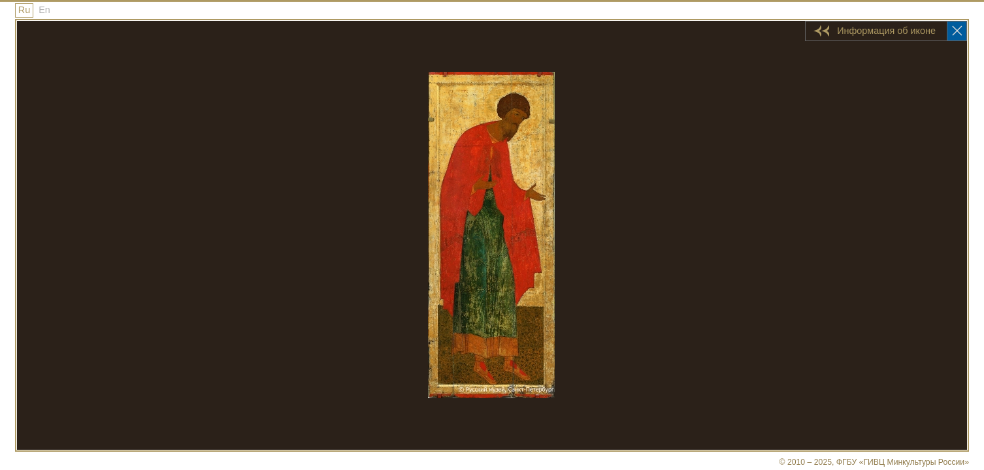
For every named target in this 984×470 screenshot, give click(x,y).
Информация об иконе (886, 30)
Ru (24, 10)
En (44, 10)
